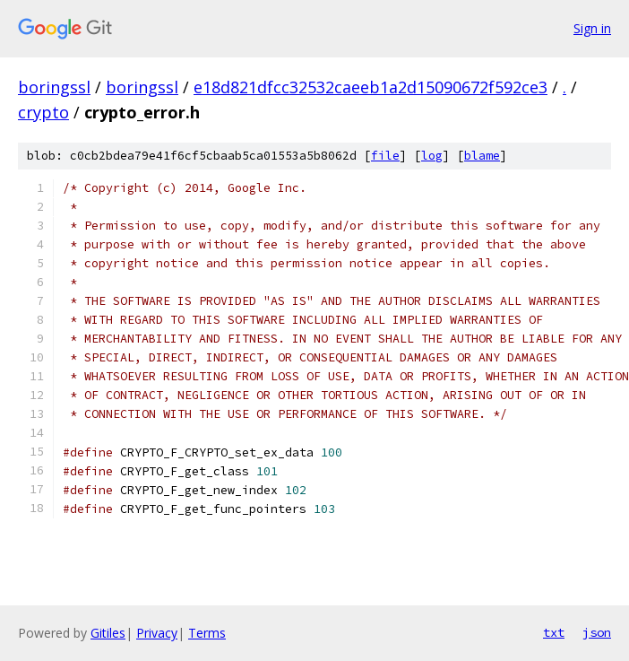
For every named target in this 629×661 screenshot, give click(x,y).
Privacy (156, 632)
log (432, 155)
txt (553, 632)
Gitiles (107, 632)
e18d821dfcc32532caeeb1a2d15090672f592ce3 (370, 87)
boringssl (54, 87)
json (596, 632)
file (385, 155)
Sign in (592, 28)
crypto (43, 112)
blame (482, 155)
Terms (207, 632)
